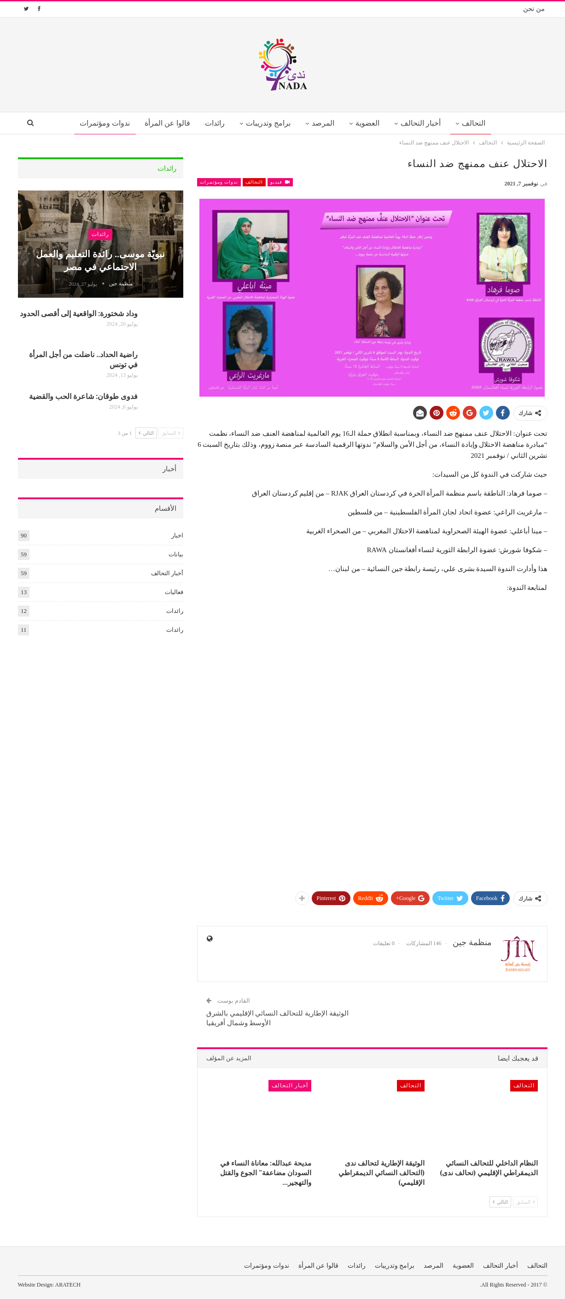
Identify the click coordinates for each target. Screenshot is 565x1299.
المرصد (324, 123)
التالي (500, 1201)
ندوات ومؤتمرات (99, 123)
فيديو (280, 182)
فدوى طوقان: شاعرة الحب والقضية (83, 396)
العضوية (370, 123)
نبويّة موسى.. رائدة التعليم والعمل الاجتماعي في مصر (100, 259)
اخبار (177, 535)
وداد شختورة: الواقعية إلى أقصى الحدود (79, 313)
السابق (525, 1201)
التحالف (479, 123)
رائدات (212, 123)
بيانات (176, 554)
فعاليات (174, 592)
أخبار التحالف (425, 123)
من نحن (534, 9)
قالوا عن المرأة (163, 123)
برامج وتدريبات (267, 123)
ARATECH (68, 1285)
